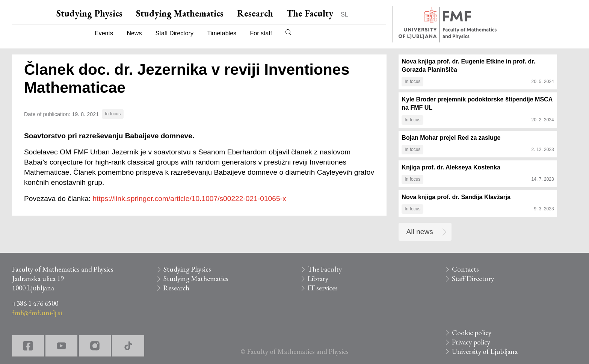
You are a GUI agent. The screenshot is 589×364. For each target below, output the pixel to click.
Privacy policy (471, 342)
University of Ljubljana (485, 351)
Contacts (465, 269)
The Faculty (310, 13)
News (134, 33)
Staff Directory (174, 33)
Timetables (221, 33)
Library (318, 278)
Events (104, 33)
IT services (323, 288)
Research (255, 13)
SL (344, 14)
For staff (261, 33)
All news (419, 232)
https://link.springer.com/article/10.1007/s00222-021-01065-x (189, 198)
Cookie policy (471, 332)
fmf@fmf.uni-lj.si (37, 312)
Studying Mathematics (180, 13)
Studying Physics (89, 13)
